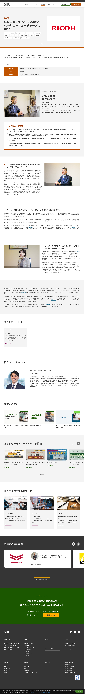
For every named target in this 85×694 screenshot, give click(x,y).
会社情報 (61, 1)
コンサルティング (28, 653)
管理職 (12, 35)
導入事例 (9, 7)
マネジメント (29, 33)
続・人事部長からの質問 (70, 645)
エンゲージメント (25, 37)
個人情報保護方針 (68, 670)
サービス (6, 670)
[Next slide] (78, 443)
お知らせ (56, 1)
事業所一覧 (26, 666)
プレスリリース (7, 668)
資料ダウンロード (65, 4)
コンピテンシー (8, 37)
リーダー (7, 35)
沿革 (25, 668)
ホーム (5, 7)
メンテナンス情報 (68, 668)
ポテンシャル (16, 37)
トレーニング (28, 655)
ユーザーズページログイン (70, 666)
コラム (50, 1)
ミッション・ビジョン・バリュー (30, 672)
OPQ (26, 35)
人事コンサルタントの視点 (70, 643)
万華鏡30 (37, 35)
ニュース (5, 666)
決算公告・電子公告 (69, 662)
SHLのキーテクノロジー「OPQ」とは (11, 643)
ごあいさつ (26, 670)
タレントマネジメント (9, 33)
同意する (79, 691)
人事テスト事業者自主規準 (70, 672)
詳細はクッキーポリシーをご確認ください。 (40, 692)
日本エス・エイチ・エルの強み (10, 645)
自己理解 (21, 35)
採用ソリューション (8, 649)
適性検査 (31, 35)
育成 (16, 35)
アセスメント (37, 33)
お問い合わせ (76, 4)
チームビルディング (20, 33)
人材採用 (24, 498)
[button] (40, 474)
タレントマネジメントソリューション (11, 647)
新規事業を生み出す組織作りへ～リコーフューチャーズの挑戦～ (24, 7)
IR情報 (5, 672)
